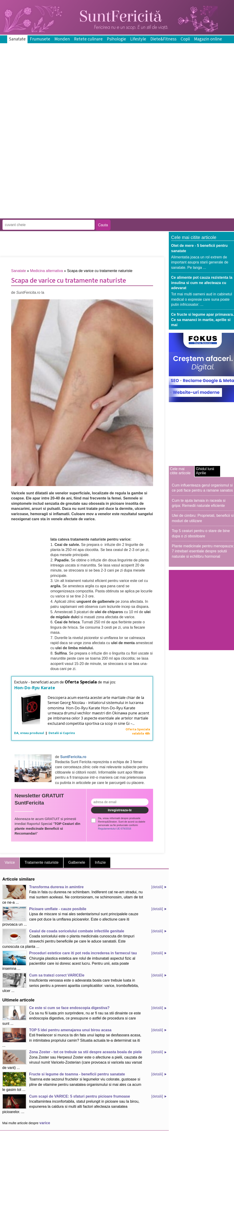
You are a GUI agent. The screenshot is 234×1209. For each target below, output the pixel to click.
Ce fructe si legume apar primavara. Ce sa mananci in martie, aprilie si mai (202, 319)
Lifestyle (138, 39)
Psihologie (116, 39)
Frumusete (40, 39)
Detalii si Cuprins (62, 733)
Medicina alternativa (46, 271)
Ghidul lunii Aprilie (205, 471)
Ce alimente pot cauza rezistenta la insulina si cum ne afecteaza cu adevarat (201, 282)
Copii (185, 39)
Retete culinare (88, 39)
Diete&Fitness (163, 39)
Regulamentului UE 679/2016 (114, 828)
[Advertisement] (54, 162)
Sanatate (17, 39)
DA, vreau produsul (29, 733)
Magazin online (208, 39)
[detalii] (157, 887)
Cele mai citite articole (180, 471)
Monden (62, 39)
